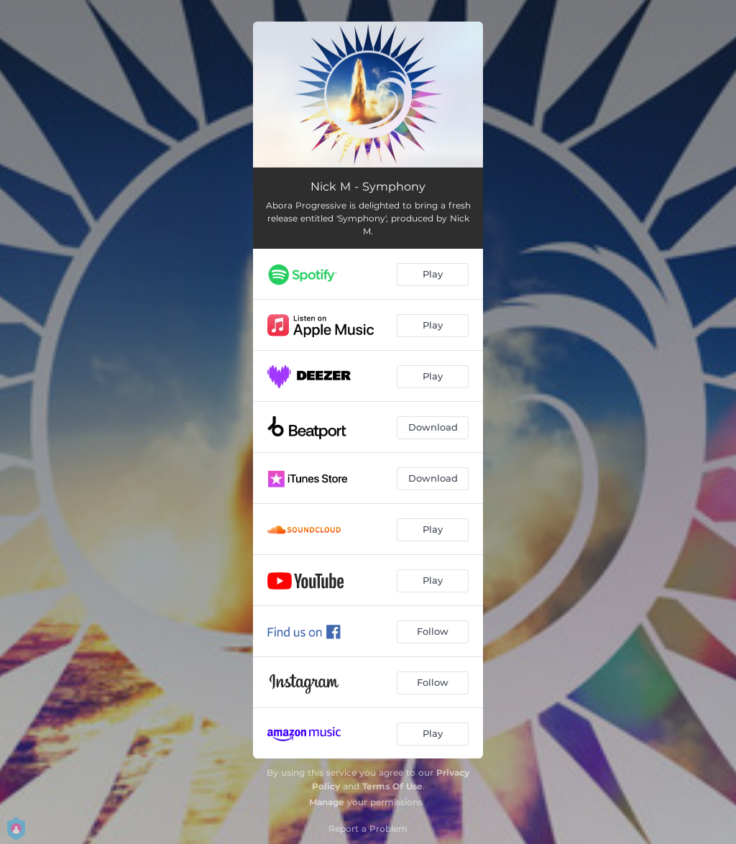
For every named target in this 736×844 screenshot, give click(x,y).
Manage (326, 802)
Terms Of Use (392, 786)
